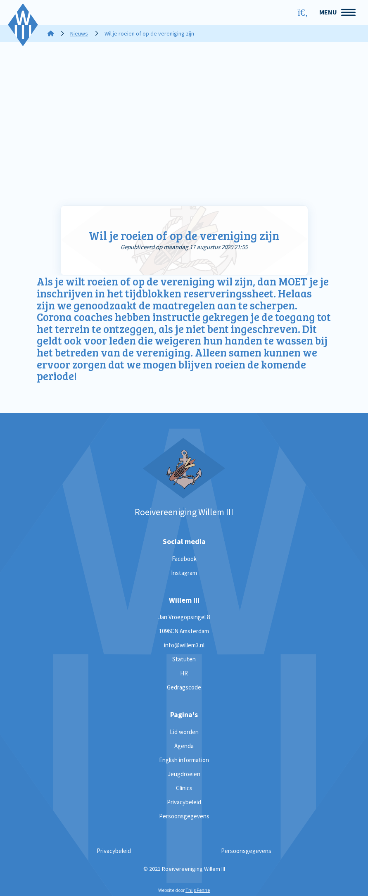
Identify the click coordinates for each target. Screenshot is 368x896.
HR (184, 673)
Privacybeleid (184, 802)
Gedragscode (184, 687)
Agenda (184, 746)
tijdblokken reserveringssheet (199, 293)
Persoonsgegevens (184, 816)
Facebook (184, 559)
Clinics (184, 788)
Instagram (184, 573)
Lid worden (184, 732)
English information (184, 760)
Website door (184, 890)
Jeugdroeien (184, 774)
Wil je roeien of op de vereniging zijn (184, 235)
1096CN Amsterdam (184, 631)
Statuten (184, 659)
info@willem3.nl (184, 645)
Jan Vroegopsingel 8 (184, 617)
